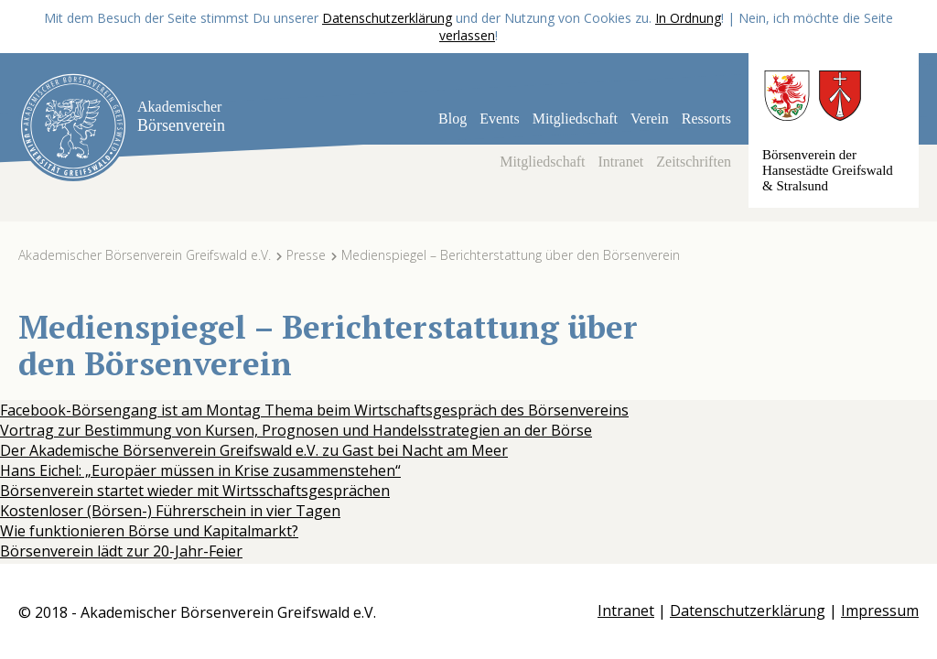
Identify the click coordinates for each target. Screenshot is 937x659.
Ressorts (706, 118)
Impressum (880, 610)
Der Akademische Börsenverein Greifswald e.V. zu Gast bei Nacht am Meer (254, 450)
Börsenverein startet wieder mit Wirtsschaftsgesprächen (195, 491)
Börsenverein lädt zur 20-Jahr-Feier (121, 551)
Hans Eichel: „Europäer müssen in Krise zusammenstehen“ (200, 470)
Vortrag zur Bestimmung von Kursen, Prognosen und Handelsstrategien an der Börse (296, 430)
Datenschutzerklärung (387, 18)
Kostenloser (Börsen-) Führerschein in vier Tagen (170, 511)
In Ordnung (688, 18)
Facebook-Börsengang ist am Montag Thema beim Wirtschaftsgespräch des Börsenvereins (314, 410)
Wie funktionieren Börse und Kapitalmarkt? (149, 531)
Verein (649, 118)
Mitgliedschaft (575, 118)
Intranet (621, 161)
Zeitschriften (693, 161)
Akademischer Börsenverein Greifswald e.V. (144, 255)
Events (499, 118)
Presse (306, 255)
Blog (452, 118)
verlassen (467, 35)
